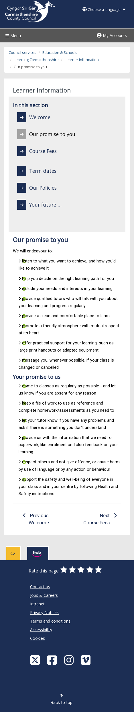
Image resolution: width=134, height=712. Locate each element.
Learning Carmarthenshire (36, 59)
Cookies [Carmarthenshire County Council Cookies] (37, 638)
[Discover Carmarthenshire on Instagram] (69, 659)
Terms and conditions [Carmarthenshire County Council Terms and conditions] (50, 621)
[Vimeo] (86, 659)
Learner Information (82, 59)
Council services (22, 52)
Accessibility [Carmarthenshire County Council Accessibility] (41, 629)
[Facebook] (53, 659)
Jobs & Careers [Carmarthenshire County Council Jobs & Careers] (44, 595)
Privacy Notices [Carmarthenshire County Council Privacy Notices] (44, 612)
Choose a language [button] (103, 9)
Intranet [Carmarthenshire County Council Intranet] (37, 604)
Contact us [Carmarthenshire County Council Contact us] (40, 586)
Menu (12, 35)
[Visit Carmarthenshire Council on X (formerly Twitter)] (36, 659)
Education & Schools (59, 52)
